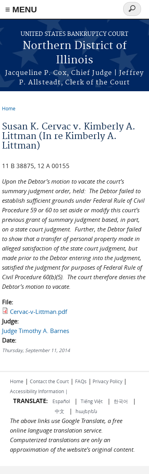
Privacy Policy (107, 381)
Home (8, 108)
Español (61, 401)
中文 (59, 411)
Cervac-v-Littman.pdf (38, 311)
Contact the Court (49, 381)
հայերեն (86, 411)
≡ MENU (21, 9)
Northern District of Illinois (75, 53)
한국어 (121, 401)
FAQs (81, 381)
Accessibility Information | (39, 391)
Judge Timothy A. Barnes (35, 331)
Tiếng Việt (92, 401)
